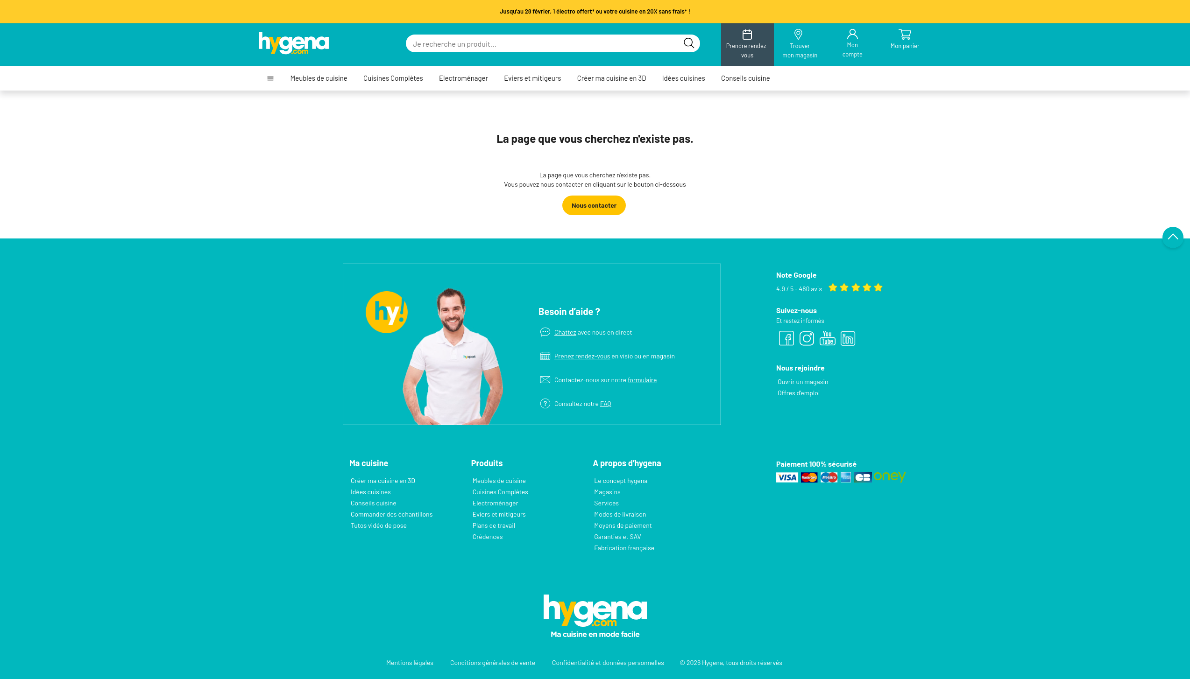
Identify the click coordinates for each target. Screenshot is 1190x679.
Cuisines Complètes (393, 78)
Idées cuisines (683, 78)
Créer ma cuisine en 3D (611, 78)
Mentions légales (409, 662)
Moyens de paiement (623, 525)
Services (606, 503)
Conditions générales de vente (492, 662)
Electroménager (463, 78)
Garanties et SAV (617, 536)
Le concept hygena (620, 480)
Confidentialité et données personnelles (608, 662)
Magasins (607, 492)
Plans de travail (494, 525)
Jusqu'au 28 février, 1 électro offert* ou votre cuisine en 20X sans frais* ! (595, 11)
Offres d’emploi (799, 393)
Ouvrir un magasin (803, 381)
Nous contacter (594, 205)
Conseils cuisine (745, 78)
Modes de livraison (620, 514)
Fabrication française (624, 548)
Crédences (488, 536)
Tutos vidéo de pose (379, 525)
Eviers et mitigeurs (532, 78)
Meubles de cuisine (318, 78)
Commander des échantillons (391, 514)
